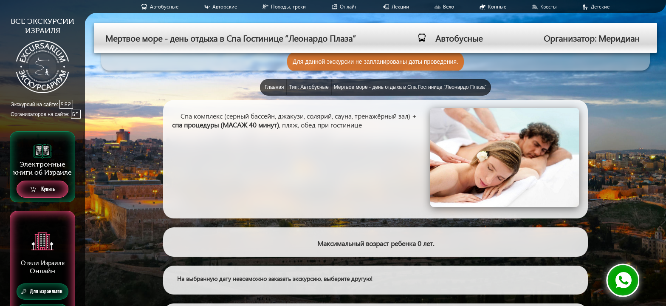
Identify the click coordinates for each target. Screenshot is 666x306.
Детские (600, 6)
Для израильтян (41, 291)
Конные (497, 6)
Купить (43, 189)
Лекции (400, 6)
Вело (448, 6)
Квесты (548, 6)
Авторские (224, 6)
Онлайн (349, 6)
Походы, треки (288, 6)
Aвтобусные (164, 6)
